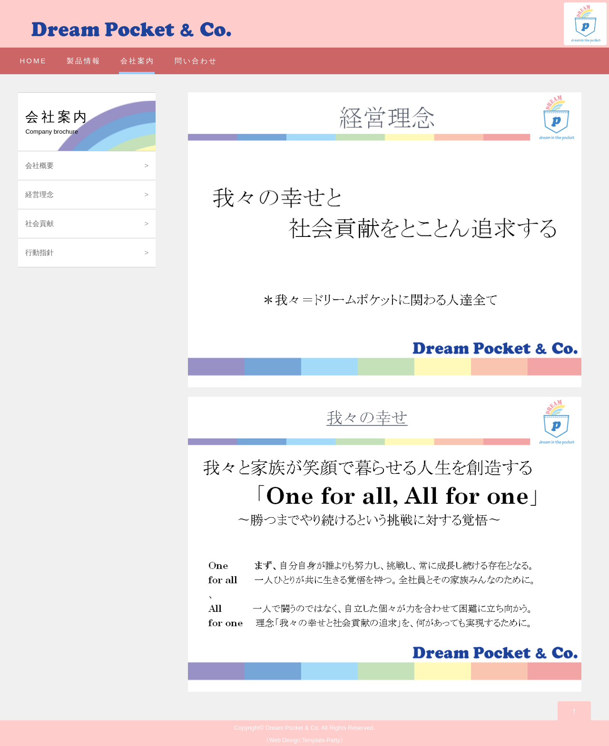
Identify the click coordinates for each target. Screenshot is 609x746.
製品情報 (84, 61)
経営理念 (39, 194)
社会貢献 (39, 223)
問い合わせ (196, 61)
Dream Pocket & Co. (292, 728)
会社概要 (39, 165)
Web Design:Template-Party (304, 740)
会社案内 (137, 61)
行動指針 (39, 252)
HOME (33, 61)
